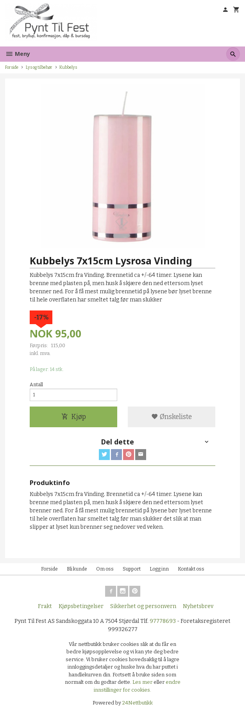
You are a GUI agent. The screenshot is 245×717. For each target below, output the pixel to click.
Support (132, 569)
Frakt (45, 606)
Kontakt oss (191, 569)
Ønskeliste (171, 417)
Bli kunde (77, 569)
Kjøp (73, 417)
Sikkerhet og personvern (143, 606)
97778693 (163, 621)
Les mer (143, 682)
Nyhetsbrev (198, 606)
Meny (17, 53)
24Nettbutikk (137, 703)
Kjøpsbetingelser (81, 606)
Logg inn (159, 569)
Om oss (105, 569)
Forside (11, 67)
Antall (36, 384)
